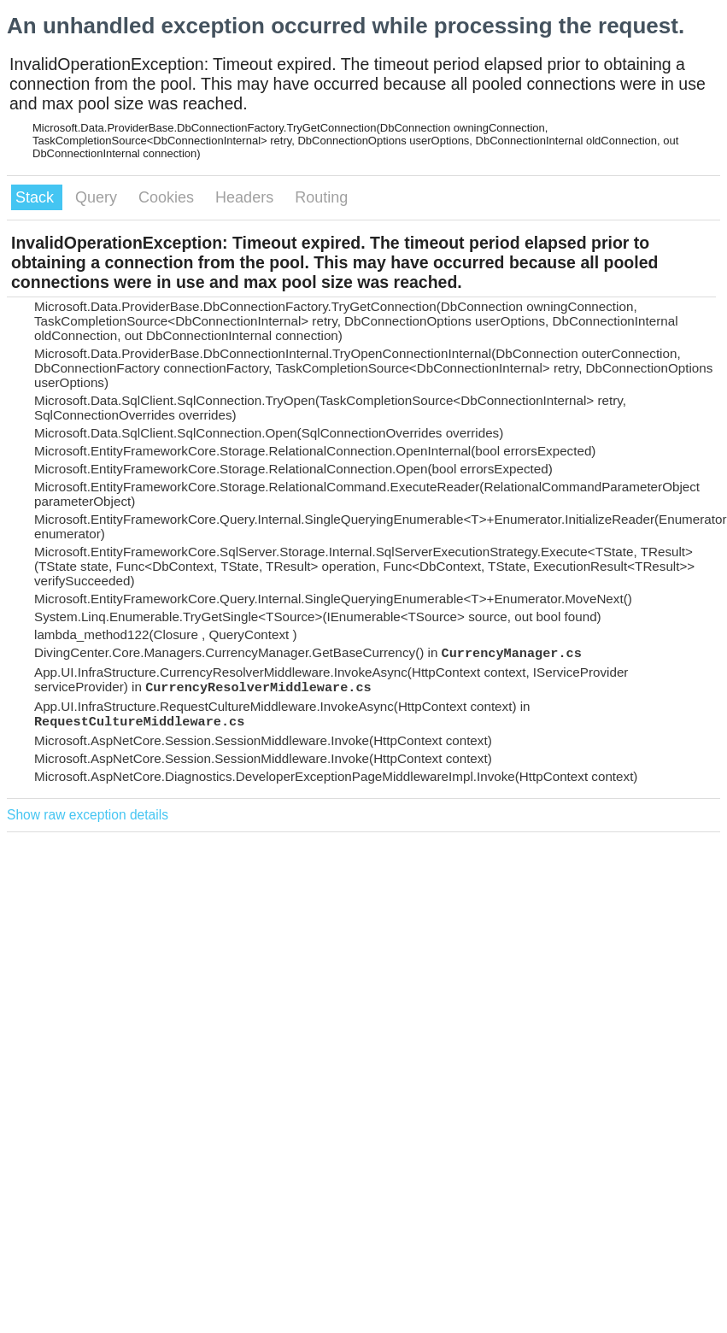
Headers (246, 197)
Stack (36, 197)
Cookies (168, 197)
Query (98, 197)
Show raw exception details (87, 814)
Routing (321, 197)
